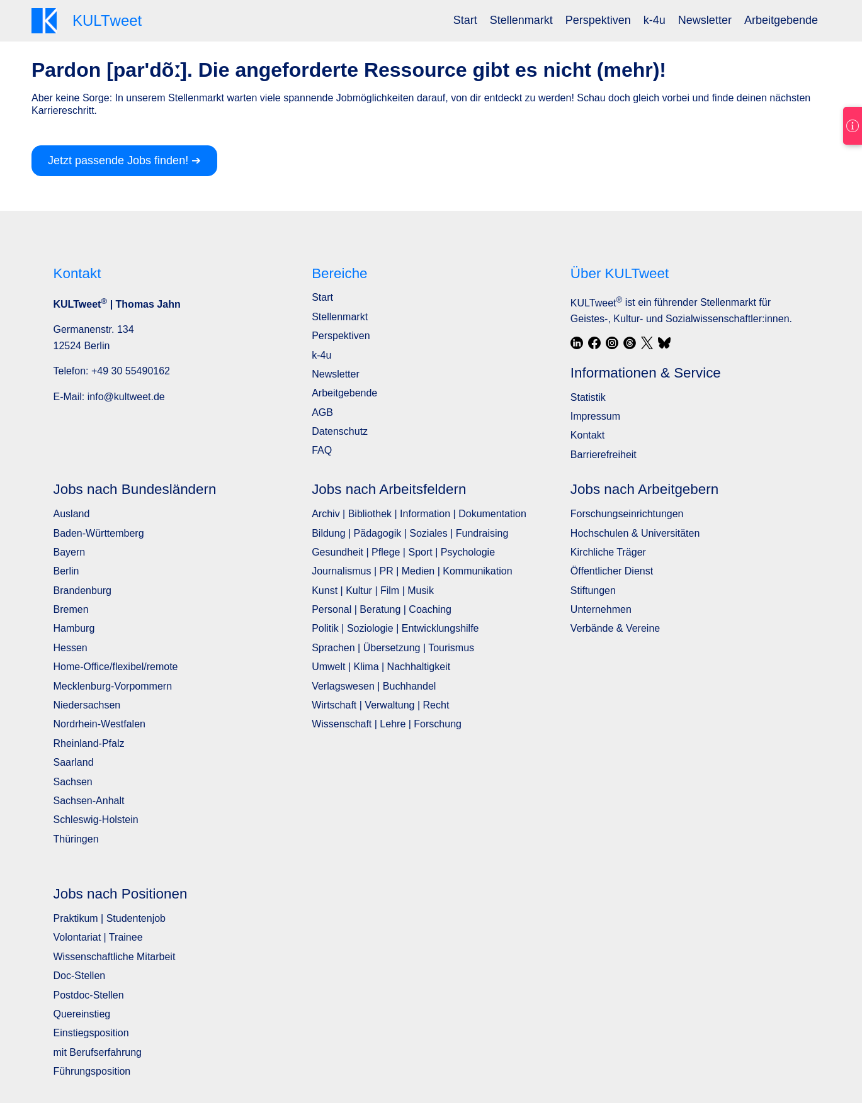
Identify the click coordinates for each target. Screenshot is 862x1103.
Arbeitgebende (781, 20)
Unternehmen (601, 609)
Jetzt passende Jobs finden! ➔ (124, 160)
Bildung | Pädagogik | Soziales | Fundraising (410, 533)
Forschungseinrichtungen (627, 513)
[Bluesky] (664, 343)
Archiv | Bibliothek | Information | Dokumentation (419, 513)
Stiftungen (593, 590)
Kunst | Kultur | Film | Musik (373, 590)
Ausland (72, 513)
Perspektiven (598, 20)
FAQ (322, 450)
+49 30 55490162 (130, 371)
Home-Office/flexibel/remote (116, 666)
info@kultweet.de (126, 396)
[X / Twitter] (647, 343)
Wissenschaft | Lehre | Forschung (387, 724)
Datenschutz (340, 431)
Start (465, 20)
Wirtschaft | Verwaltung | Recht (380, 705)
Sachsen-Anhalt (89, 800)
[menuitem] (465, 20)
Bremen (71, 609)
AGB (322, 412)
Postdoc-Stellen (89, 995)
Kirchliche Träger (608, 552)
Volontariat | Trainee (98, 937)
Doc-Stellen (80, 975)
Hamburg (74, 628)
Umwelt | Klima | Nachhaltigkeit (381, 666)
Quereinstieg (82, 1014)
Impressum (595, 416)
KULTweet (596, 303)
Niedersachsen (87, 705)
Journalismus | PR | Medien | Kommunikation (412, 571)
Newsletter (705, 20)
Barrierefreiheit (603, 454)
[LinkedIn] (576, 343)
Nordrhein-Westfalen (99, 724)
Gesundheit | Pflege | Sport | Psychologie (403, 552)
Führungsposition (92, 1071)
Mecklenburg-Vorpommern (113, 686)
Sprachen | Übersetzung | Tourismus (393, 647)
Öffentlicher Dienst (611, 571)
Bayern (70, 552)
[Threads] (629, 343)
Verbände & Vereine (615, 628)
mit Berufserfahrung (98, 1052)
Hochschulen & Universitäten (635, 533)
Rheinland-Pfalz (89, 743)
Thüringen (76, 839)
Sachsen (73, 781)
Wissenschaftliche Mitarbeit (115, 956)
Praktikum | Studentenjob (110, 918)
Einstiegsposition (91, 1032)
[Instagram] (612, 343)
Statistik (588, 397)
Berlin (66, 571)
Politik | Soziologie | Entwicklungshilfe (395, 628)
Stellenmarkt (521, 20)
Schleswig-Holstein (96, 819)
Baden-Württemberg (99, 533)
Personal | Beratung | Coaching (381, 609)
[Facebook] (594, 343)
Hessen (71, 647)
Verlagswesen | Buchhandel (374, 686)
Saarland (74, 762)
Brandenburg (83, 590)
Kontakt (587, 435)
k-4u (655, 20)
